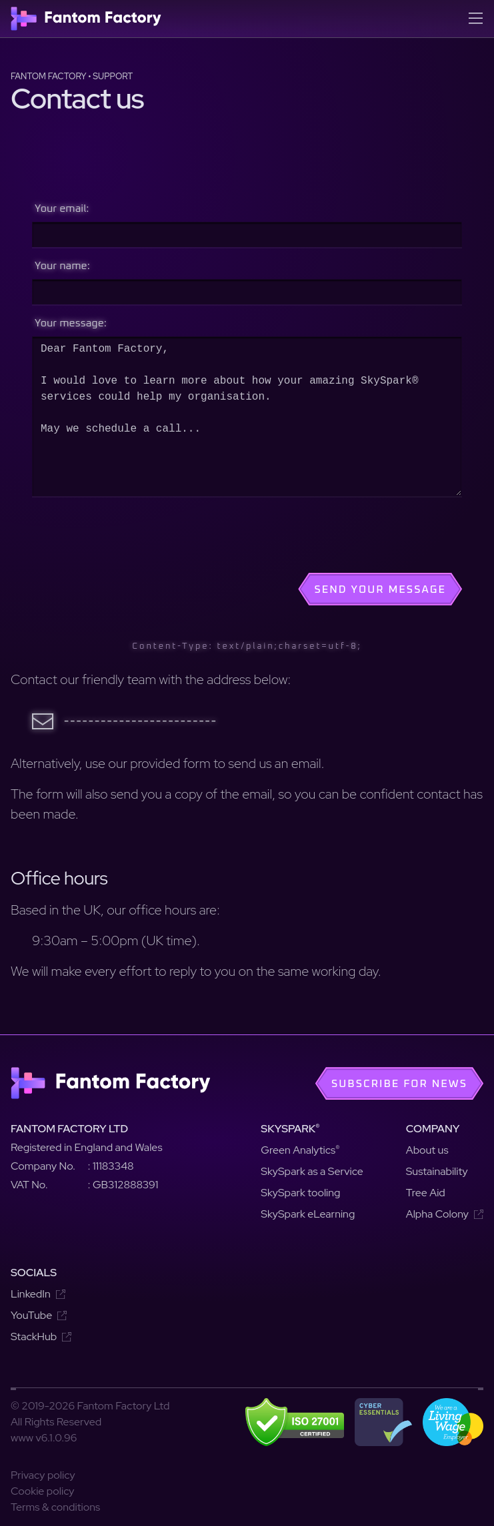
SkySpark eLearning (308, 1214)
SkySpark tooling (300, 1193)
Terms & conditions (55, 1507)
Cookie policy (43, 1491)
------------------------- (140, 721)
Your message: (71, 323)
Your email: (62, 208)
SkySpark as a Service (312, 1171)
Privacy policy (43, 1475)
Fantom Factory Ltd (69, 1129)
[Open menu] (475, 18)
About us (427, 1150)
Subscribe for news (399, 1083)
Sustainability (437, 1171)
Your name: (62, 265)
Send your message (380, 589)
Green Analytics (300, 1150)
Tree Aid (425, 1193)
